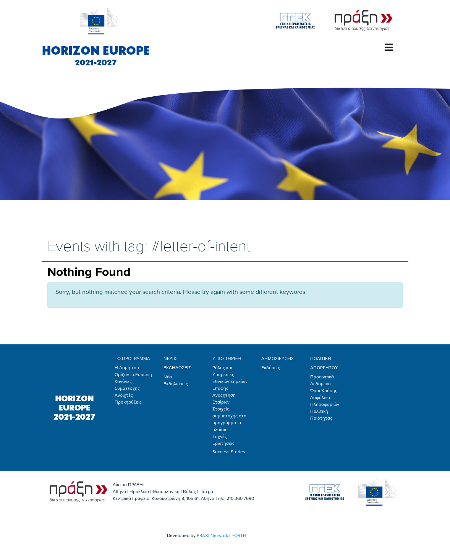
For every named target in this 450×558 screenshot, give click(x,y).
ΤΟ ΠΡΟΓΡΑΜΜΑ (132, 358)
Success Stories (228, 451)
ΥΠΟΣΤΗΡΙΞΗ (226, 358)
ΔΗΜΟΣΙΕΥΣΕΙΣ (277, 358)
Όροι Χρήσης (323, 390)
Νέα (167, 377)
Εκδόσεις (270, 367)
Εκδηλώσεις (175, 383)
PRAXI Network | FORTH (221, 535)
